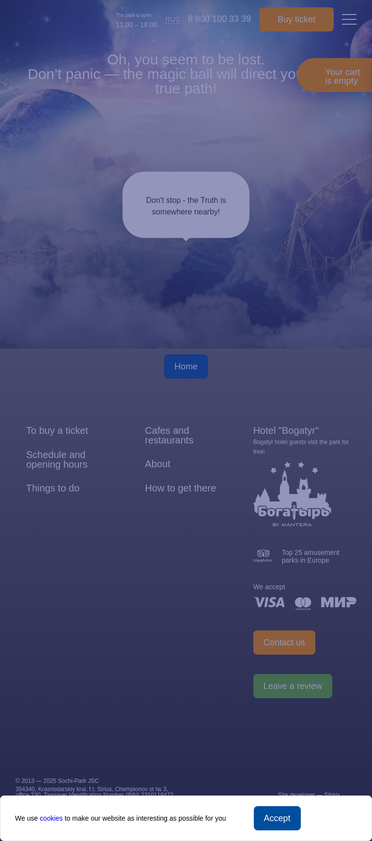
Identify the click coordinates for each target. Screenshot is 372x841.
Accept (277, 818)
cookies (51, 818)
